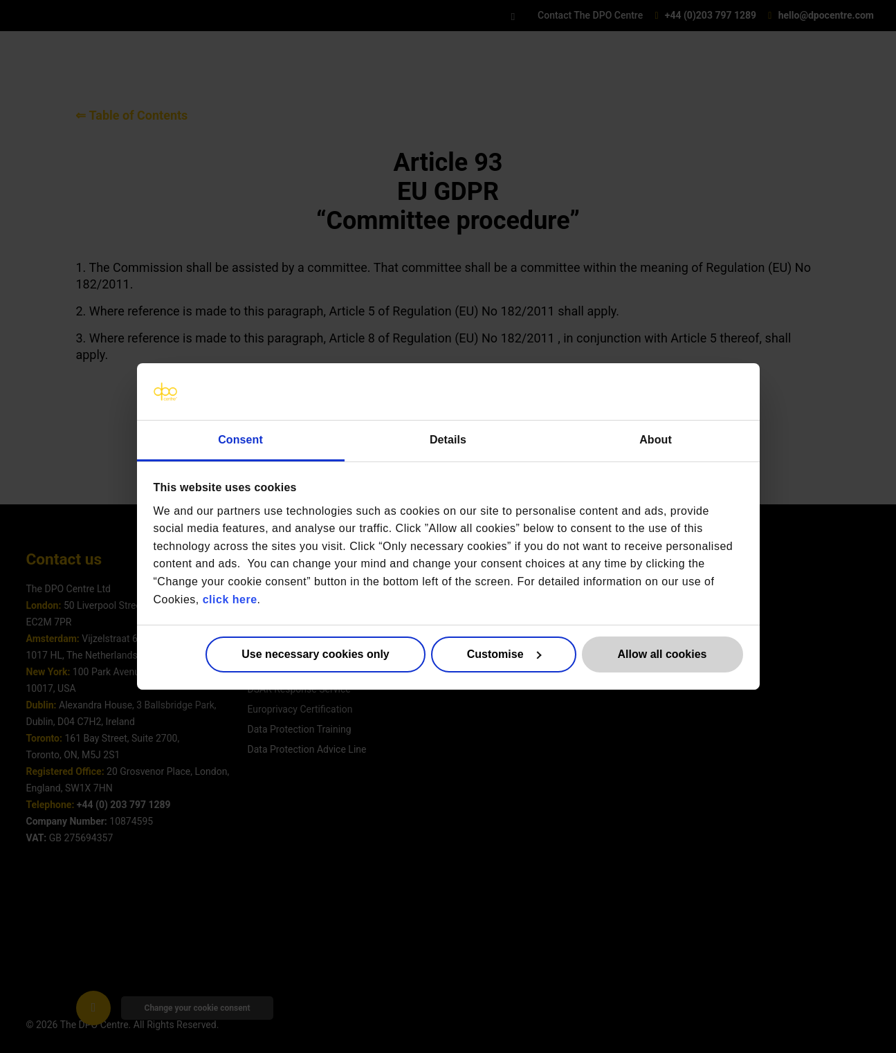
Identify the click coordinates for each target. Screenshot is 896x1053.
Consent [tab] (240, 440)
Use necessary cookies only (315, 654)
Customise (504, 654)
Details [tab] (448, 440)
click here (230, 599)
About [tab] (655, 440)
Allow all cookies (662, 654)
